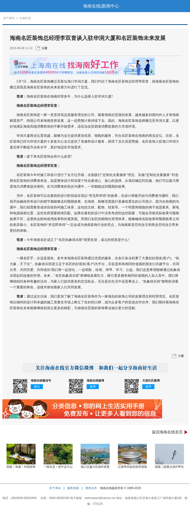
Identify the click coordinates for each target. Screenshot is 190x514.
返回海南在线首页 (167, 432)
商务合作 (91, 488)
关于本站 (55, 488)
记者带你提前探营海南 (132, 466)
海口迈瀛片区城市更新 (95, 466)
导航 (6, 6)
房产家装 (9, 18)
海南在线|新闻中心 (101, 6)
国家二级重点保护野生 (169, 466)
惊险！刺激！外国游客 (21, 466)
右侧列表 (25, 18)
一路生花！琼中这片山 (58, 466)
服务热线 (73, 488)
